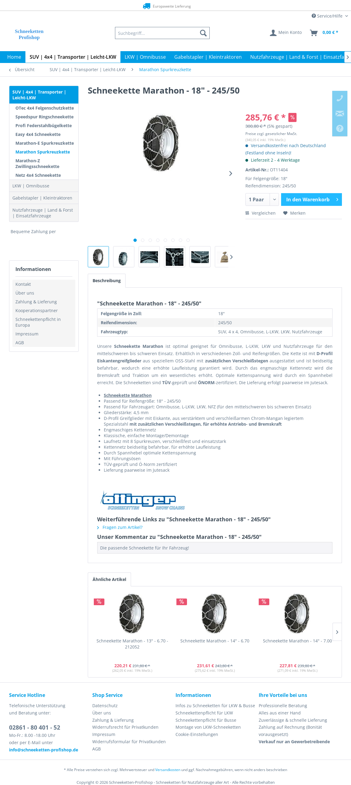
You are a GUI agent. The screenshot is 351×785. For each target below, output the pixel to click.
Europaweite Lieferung (165, 6)
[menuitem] (162, 33)
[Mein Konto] (286, 33)
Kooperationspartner (36, 310)
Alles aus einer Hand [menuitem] (280, 713)
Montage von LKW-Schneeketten (208, 727)
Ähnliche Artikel (109, 579)
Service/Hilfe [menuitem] (328, 16)
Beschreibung (107, 280)
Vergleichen (260, 213)
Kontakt (23, 284)
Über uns (24, 293)
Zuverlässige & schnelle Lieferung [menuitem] (293, 720)
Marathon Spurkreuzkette (42, 152)
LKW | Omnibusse (30, 186)
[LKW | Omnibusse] (145, 57)
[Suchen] (203, 33)
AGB (19, 342)
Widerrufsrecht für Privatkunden (125, 727)
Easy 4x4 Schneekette (38, 134)
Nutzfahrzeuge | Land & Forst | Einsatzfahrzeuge (42, 213)
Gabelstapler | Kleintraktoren (42, 198)
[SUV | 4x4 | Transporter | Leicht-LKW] (72, 57)
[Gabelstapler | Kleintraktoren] (208, 57)
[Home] (14, 57)
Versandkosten (167, 769)
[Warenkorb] (324, 33)
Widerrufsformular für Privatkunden (129, 741)
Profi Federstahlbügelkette (43, 125)
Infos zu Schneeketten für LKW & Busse (215, 705)
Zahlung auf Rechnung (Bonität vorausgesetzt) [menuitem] (290, 730)
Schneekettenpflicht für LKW (204, 713)
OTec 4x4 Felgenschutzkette (44, 108)
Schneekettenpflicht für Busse (206, 720)
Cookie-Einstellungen (197, 734)
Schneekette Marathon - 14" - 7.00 (297, 641)
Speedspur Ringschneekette (44, 117)
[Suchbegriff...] (162, 33)
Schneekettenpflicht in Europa (38, 322)
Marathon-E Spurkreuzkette (44, 143)
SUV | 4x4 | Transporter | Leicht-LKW (39, 95)
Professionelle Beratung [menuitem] (283, 705)
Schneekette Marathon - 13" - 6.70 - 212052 (132, 644)
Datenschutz (105, 705)
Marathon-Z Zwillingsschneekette (37, 163)
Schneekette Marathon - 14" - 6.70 (214, 641)
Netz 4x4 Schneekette (38, 175)
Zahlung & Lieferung (36, 302)
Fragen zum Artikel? (120, 527)
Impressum (26, 334)
